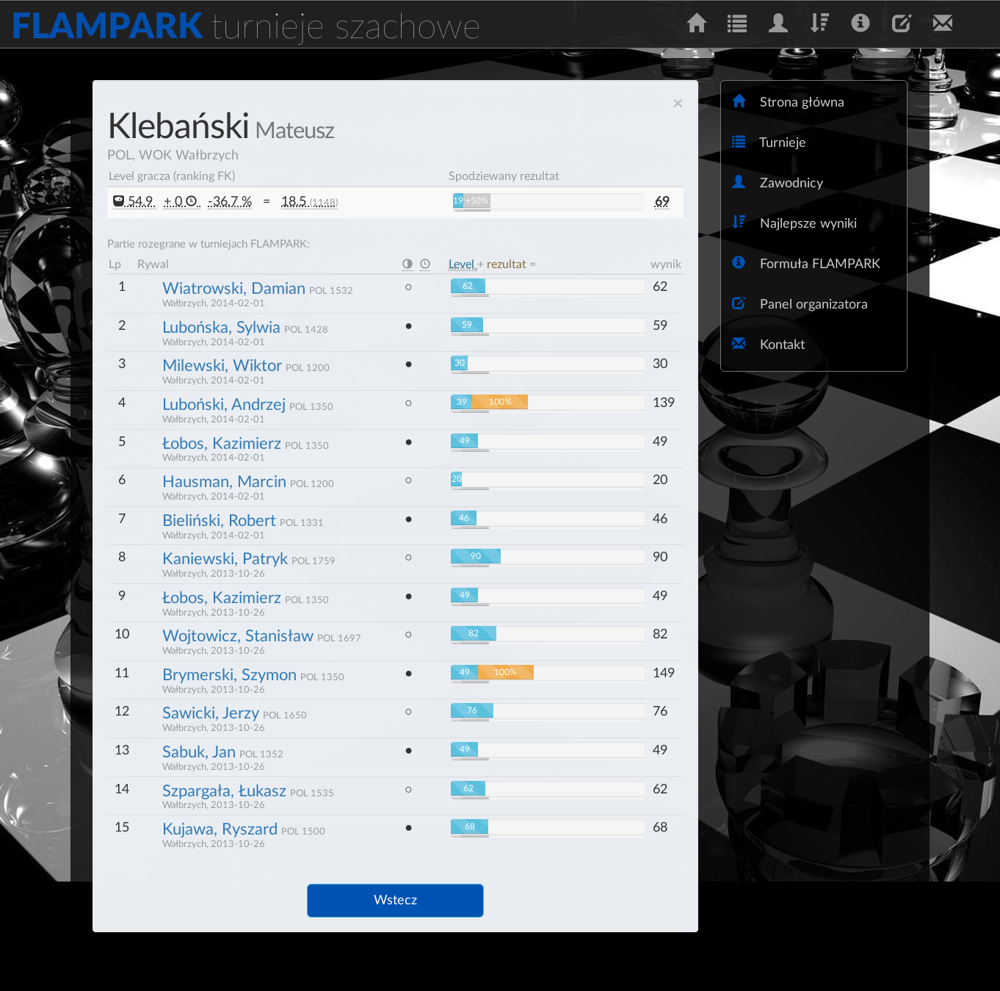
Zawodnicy (777, 182)
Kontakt (768, 344)
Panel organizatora (800, 303)
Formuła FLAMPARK (806, 263)
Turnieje (769, 142)
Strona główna (788, 101)
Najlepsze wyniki (794, 223)
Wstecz (395, 900)
